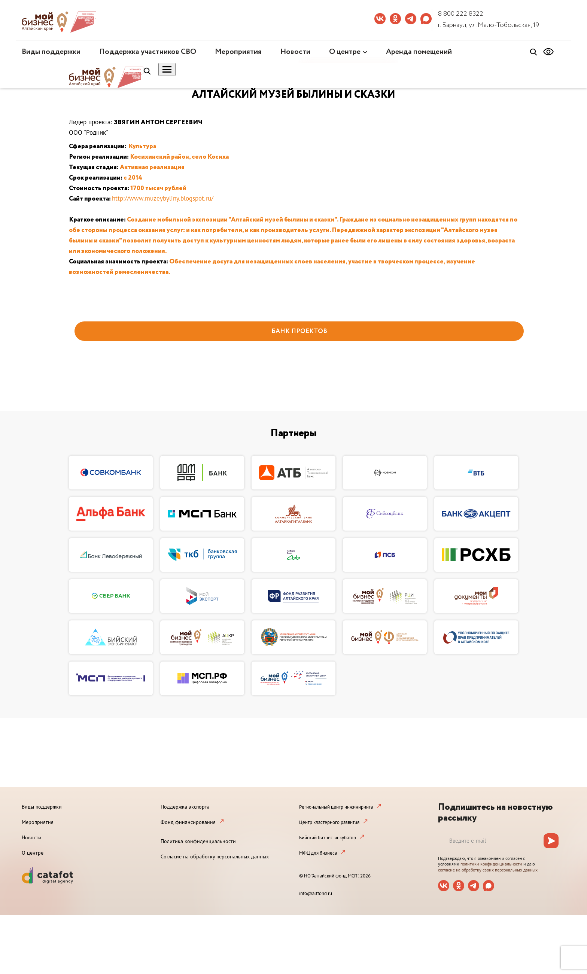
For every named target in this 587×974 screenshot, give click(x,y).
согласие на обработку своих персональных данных (488, 870)
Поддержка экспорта (185, 806)
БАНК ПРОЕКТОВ (299, 331)
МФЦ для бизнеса (318, 853)
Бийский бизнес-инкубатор (327, 837)
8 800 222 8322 (460, 14)
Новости (295, 51)
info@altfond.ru (315, 893)
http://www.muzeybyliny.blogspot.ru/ (162, 198)
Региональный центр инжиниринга (336, 807)
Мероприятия (238, 51)
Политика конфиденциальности (198, 841)
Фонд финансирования (188, 822)
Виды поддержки (51, 51)
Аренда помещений (419, 51)
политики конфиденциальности (491, 864)
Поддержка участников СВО (147, 51)
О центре (345, 51)
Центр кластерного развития (329, 822)
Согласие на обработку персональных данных (215, 856)
